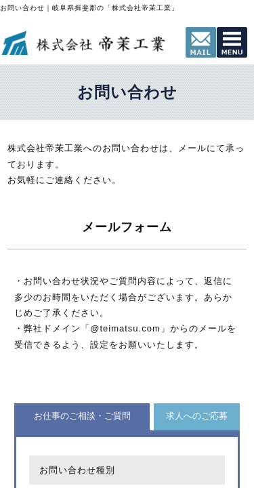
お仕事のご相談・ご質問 (82, 416)
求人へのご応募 (197, 416)
